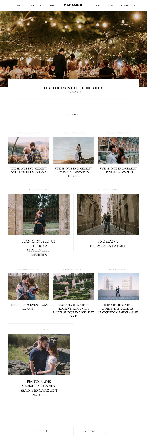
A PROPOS (17, 5)
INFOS (53, 5)
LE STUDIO (95, 5)
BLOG (111, 5)
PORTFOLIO (36, 5)
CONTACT (125, 5)
